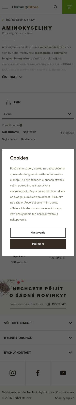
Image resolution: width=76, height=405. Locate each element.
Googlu (18, 197)
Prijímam (38, 244)
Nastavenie (38, 232)
